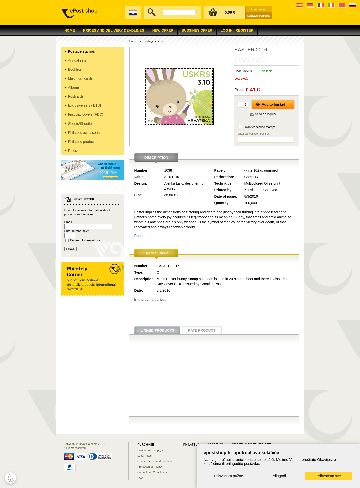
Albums (74, 87)
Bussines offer (197, 30)
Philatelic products (82, 142)
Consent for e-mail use (85, 240)
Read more (143, 236)
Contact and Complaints (152, 472)
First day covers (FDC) (86, 114)
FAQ (140, 477)
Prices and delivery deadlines (113, 30)
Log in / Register (237, 30)
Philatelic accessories (85, 133)
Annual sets (77, 60)
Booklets (75, 69)
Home (69, 30)
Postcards (76, 96)
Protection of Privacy (150, 466)
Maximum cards (80, 78)
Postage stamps (81, 51)
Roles (72, 151)
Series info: (156, 253)
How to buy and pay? (150, 450)
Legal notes (145, 455)
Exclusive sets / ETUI (84, 105)
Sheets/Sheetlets (81, 123)
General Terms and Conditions (156, 461)
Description (156, 158)
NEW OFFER (163, 30)
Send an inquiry (265, 114)
